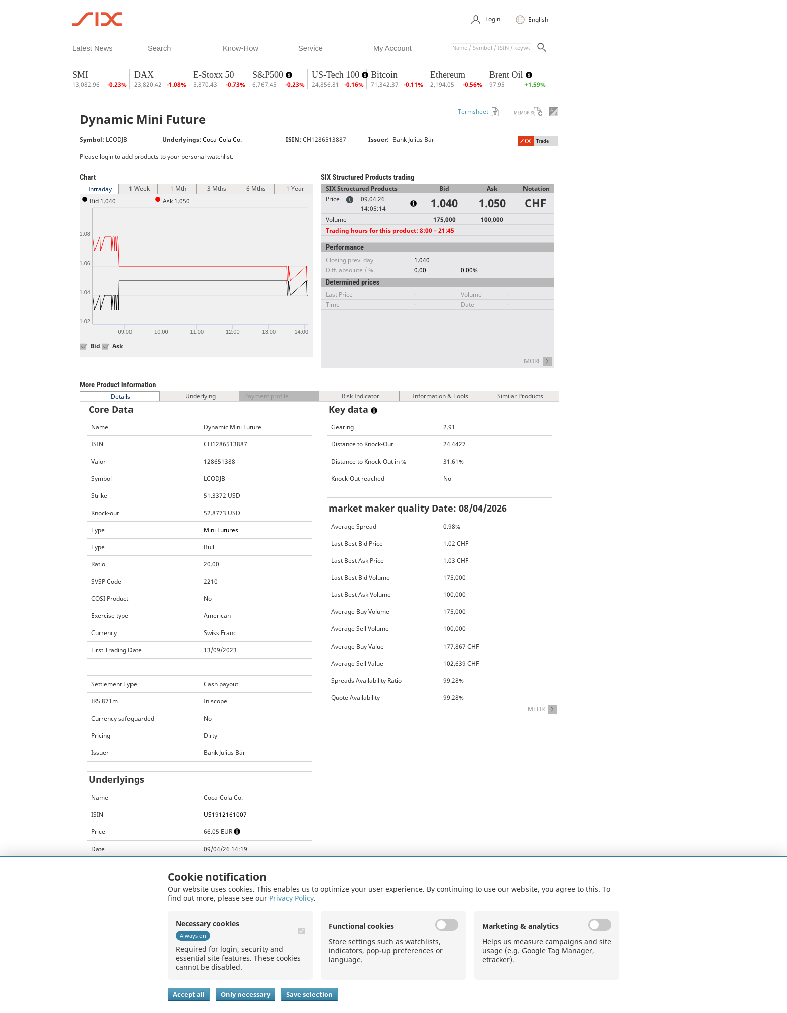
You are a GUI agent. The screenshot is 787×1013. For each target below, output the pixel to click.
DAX (144, 75)
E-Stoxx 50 (213, 75)
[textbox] (491, 48)
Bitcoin (384, 75)
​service (310, 48)
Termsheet (473, 111)
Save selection (309, 994)
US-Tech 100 (337, 75)
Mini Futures (221, 530)
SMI (80, 75)
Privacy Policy (291, 898)
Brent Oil (507, 75)
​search (159, 48)
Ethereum (447, 75)
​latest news (92, 48)
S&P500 (269, 75)
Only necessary (245, 994)
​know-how (240, 48)
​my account (392, 48)
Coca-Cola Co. (222, 139)
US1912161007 (225, 814)
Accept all (189, 994)
